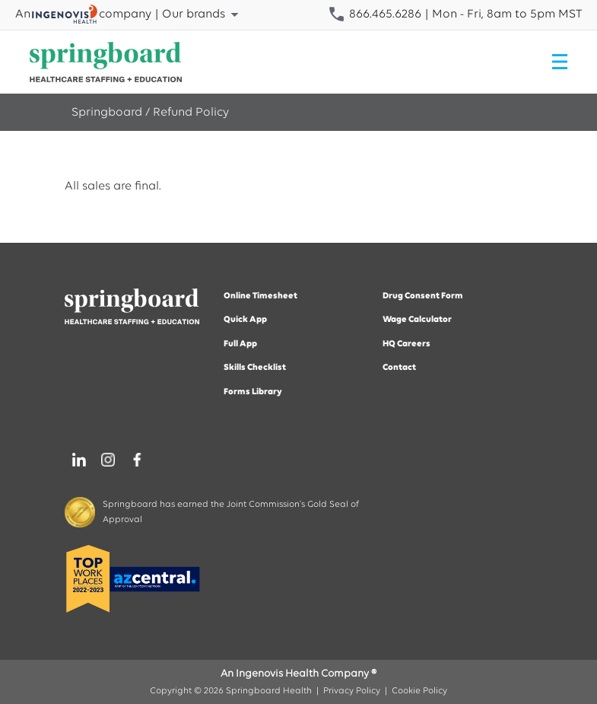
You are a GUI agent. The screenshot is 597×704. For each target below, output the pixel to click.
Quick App (245, 319)
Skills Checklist (255, 367)
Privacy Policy (351, 691)
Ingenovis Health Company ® (306, 674)
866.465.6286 (374, 14)
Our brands (203, 15)
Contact (399, 367)
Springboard (106, 113)
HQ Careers (406, 344)
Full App (240, 344)
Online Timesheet (260, 296)
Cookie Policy (419, 691)
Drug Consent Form (423, 296)
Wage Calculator (417, 319)
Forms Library (253, 392)
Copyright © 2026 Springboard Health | (236, 691)
